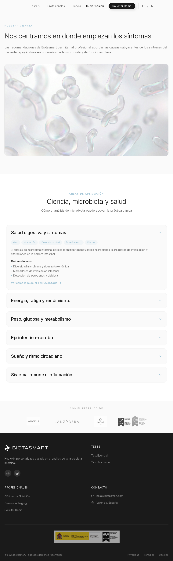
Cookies (163, 554)
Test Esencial (99, 455)
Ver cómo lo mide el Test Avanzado (36, 282)
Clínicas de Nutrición (17, 496)
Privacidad (133, 554)
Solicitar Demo (122, 6)
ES (144, 6)
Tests (35, 6)
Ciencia (76, 6)
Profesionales (56, 6)
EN (151, 6)
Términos (149, 554)
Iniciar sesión (95, 6)
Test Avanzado (100, 462)
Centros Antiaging (16, 503)
